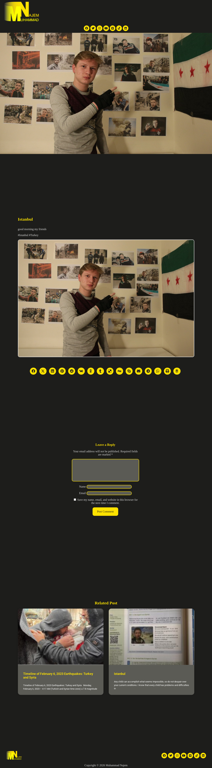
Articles (145, 11)
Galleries (133, 11)
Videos (121, 11)
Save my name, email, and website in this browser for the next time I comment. (107, 505)
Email (82, 497)
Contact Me (173, 11)
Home (77, 11)
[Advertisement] (106, 180)
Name (82, 490)
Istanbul (119, 674)
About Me (158, 11)
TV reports (89, 11)
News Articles (107, 11)
